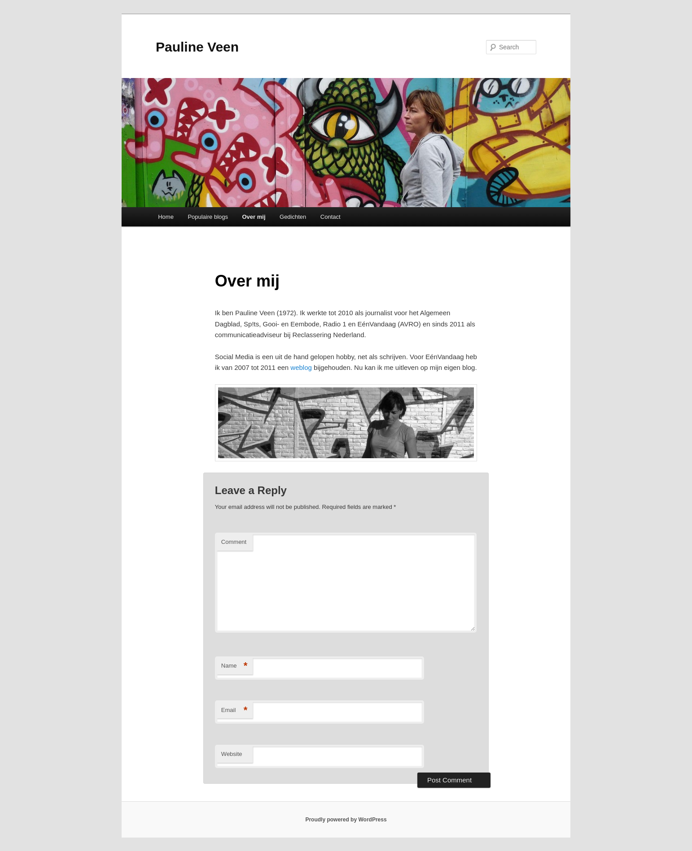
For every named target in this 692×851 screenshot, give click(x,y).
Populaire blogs (208, 216)
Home (166, 216)
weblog (301, 367)
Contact (330, 216)
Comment (233, 541)
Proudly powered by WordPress (345, 819)
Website (231, 754)
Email (234, 710)
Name (234, 666)
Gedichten (293, 216)
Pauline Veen (197, 46)
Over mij (254, 216)
